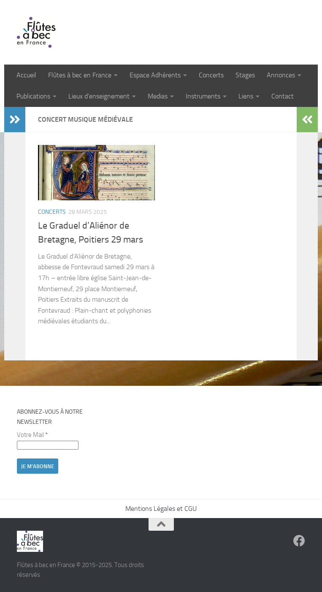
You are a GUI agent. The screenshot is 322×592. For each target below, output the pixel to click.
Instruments (203, 96)
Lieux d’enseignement (99, 96)
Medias (158, 96)
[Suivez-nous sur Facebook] (299, 541)
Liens (245, 96)
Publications (33, 96)
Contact (282, 96)
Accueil (26, 75)
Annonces (281, 75)
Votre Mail (32, 435)
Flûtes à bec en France (79, 75)
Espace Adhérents (155, 75)
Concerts (211, 75)
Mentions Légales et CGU (161, 509)
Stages (245, 75)
